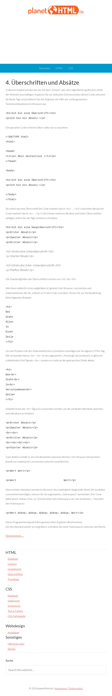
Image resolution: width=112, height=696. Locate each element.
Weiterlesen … (15, 535)
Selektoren (14, 600)
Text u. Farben (15, 610)
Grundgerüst (14, 568)
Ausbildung (13, 632)
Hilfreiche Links (16, 643)
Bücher (12, 648)
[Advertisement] (56, 38)
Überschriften (15, 574)
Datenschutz (76, 688)
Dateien (12, 563)
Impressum (61, 688)
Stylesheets (14, 605)
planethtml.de (56, 9)
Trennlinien (13, 579)
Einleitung (13, 558)
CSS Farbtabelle (16, 615)
